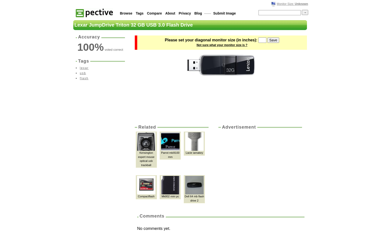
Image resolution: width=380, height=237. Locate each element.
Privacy (185, 13)
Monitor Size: (292, 4)
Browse (126, 13)
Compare (154, 13)
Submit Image (224, 13)
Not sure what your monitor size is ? (222, 45)
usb (83, 73)
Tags (140, 13)
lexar (84, 68)
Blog (198, 13)
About (170, 13)
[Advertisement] (259, 167)
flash (84, 78)
